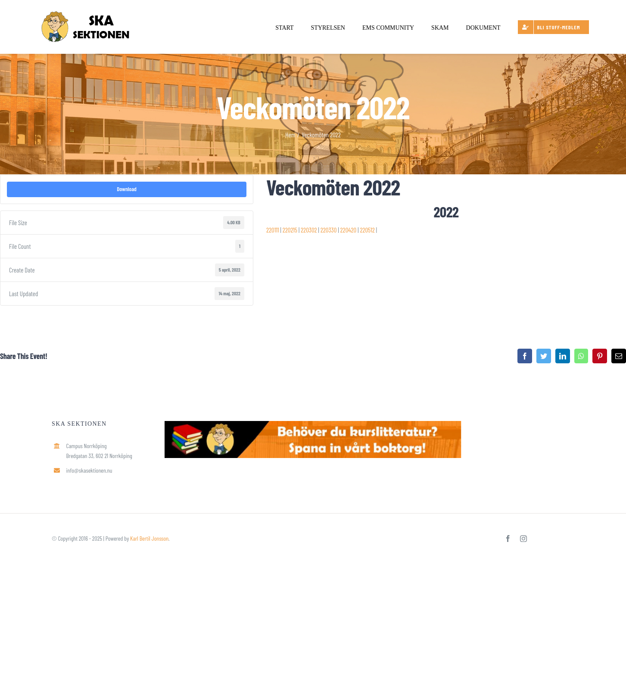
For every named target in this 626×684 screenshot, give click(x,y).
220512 (367, 230)
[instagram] (523, 538)
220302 (309, 230)
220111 (272, 230)
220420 (348, 230)
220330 (329, 230)
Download (127, 189)
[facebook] (508, 538)
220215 (290, 230)
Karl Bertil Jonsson (149, 538)
